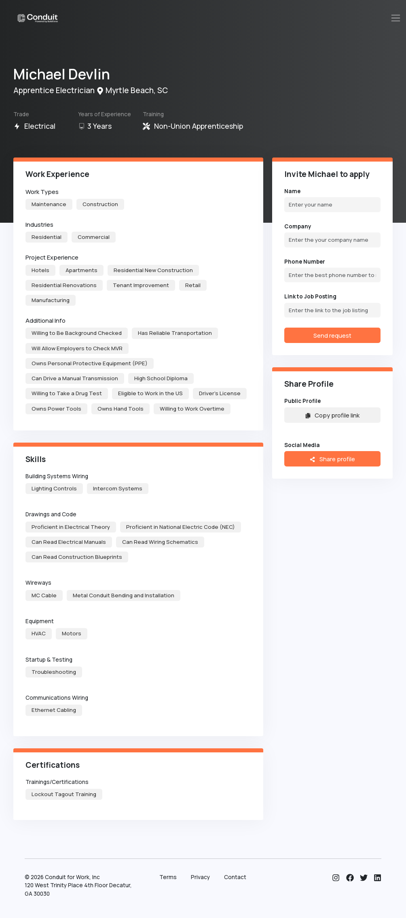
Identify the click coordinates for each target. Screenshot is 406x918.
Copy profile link (332, 415)
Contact (235, 877)
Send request (332, 335)
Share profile (332, 459)
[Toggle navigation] (396, 18)
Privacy (200, 877)
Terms (168, 877)
